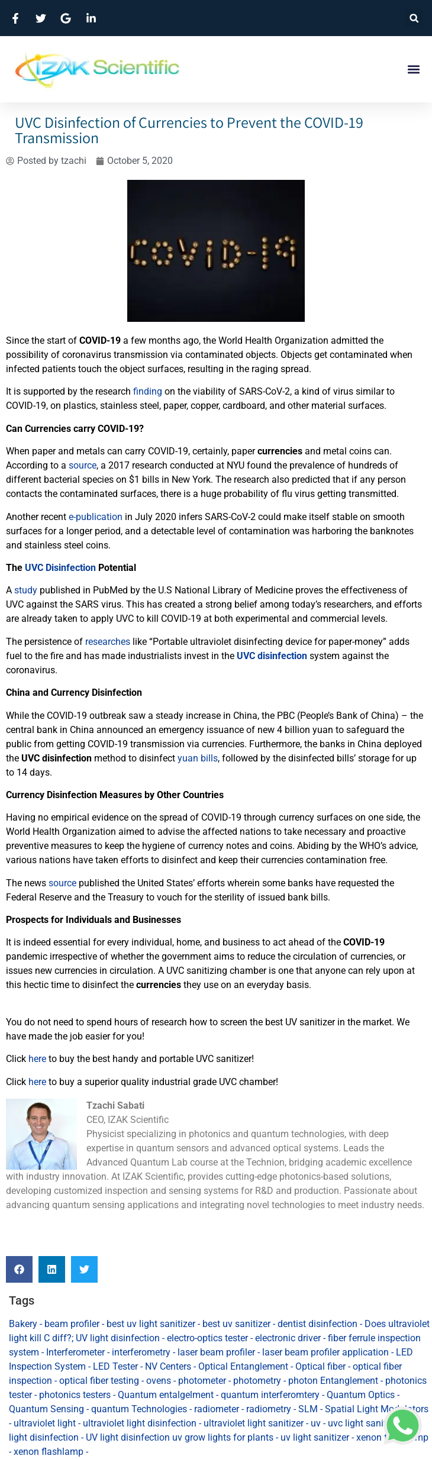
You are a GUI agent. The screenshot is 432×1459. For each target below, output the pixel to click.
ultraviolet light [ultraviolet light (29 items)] (45, 1423)
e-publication (95, 516)
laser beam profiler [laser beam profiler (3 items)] (216, 1352)
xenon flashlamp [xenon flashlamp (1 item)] (48, 1451)
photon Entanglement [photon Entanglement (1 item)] (333, 1380)
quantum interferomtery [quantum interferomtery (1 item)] (270, 1394)
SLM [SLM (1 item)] (308, 1409)
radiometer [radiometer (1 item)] (216, 1409)
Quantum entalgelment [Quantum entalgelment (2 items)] (166, 1394)
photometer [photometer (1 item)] (202, 1380)
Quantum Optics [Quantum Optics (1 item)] (361, 1394)
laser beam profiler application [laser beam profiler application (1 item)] (325, 1352)
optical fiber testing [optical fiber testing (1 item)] (99, 1380)
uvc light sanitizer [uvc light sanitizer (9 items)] (364, 1423)
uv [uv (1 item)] (316, 1423)
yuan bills (198, 758)
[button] (414, 18)
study (25, 590)
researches (107, 641)
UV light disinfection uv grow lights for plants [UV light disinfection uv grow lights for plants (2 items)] (179, 1437)
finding (147, 391)
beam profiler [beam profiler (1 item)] (71, 1323)
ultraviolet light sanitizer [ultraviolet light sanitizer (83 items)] (254, 1423)
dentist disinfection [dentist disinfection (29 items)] (317, 1323)
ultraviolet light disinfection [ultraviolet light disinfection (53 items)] (139, 1423)
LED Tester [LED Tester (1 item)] (115, 1366)
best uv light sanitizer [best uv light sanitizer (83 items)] (151, 1323)
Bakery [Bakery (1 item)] (23, 1323)
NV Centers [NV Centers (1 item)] (168, 1366)
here (37, 1058)
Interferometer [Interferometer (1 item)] (75, 1352)
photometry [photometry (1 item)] (257, 1380)
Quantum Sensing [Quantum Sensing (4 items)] (46, 1409)
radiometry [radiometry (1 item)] (268, 1409)
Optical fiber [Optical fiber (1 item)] (320, 1366)
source (82, 465)
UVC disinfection (272, 655)
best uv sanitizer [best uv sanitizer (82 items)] (236, 1323)
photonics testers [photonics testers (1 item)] (75, 1394)
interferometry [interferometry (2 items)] (141, 1352)
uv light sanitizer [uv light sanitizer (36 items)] (315, 1437)
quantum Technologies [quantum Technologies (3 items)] (139, 1409)
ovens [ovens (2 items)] (158, 1380)
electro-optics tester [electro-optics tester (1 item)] (207, 1338)
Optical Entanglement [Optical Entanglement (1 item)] (243, 1366)
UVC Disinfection (60, 567)
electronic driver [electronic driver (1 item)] (288, 1338)
